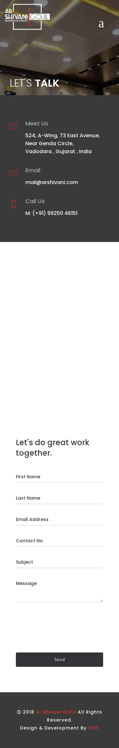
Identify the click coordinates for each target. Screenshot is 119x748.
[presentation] (64, 627)
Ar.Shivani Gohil (56, 712)
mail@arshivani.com (51, 182)
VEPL (93, 728)
